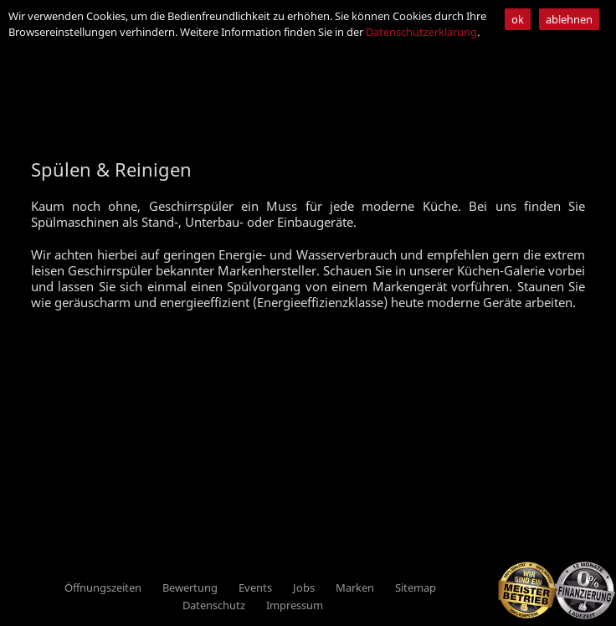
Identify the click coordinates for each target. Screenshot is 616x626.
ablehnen (569, 19)
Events (255, 587)
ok (517, 19)
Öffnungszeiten (102, 587)
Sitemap (415, 587)
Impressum (294, 605)
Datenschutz (213, 605)
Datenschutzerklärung (421, 31)
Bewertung (190, 587)
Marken (355, 587)
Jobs (304, 587)
